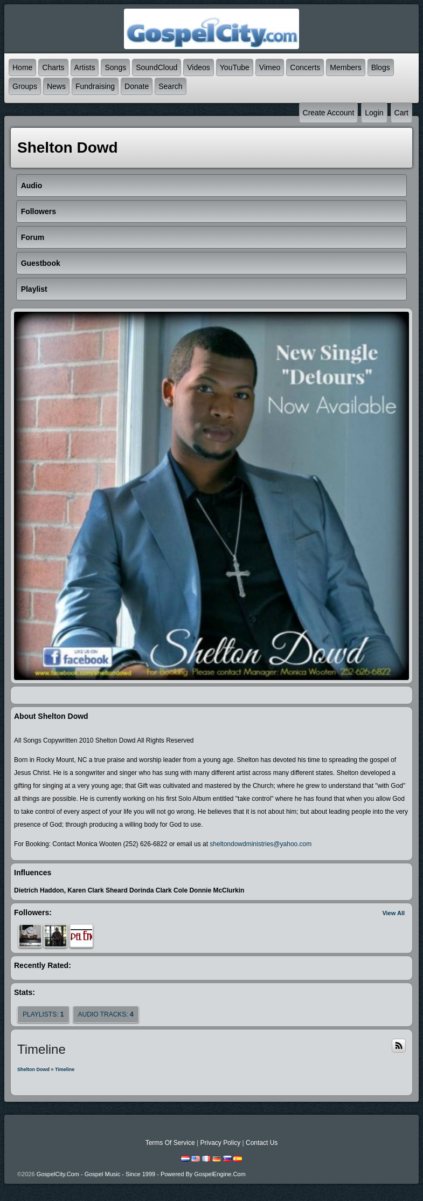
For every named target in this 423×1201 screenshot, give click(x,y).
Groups (24, 86)
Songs (115, 67)
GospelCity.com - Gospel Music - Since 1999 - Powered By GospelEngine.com (141, 1174)
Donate (136, 86)
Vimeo (269, 67)
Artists (84, 67)
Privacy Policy (220, 1143)
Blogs (380, 67)
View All (393, 913)
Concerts (305, 67)
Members (345, 67)
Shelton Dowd (33, 1069)
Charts (53, 67)
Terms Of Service (170, 1143)
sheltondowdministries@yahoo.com (260, 844)
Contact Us (262, 1143)
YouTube (234, 67)
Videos (198, 67)
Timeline (64, 1069)
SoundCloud (156, 67)
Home (22, 67)
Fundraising (95, 86)
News (56, 86)
